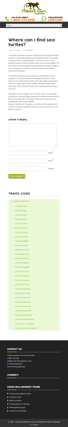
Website (51, 169)
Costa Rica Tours (21, 206)
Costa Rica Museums (22, 293)
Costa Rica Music (21, 219)
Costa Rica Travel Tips (23, 306)
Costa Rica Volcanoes (23, 298)
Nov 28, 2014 (14, 50)
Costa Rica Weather (22, 276)
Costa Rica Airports (22, 263)
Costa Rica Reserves (22, 280)
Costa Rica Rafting (21, 237)
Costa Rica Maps (21, 211)
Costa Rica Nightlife (22, 267)
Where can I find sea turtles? (31, 42)
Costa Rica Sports (21, 232)
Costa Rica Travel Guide (20, 201)
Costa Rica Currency (22, 284)
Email (50, 161)
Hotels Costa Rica (15, 400)
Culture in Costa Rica (22, 250)
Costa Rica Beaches (22, 254)
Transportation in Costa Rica (19, 404)
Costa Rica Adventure (23, 302)
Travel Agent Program (17, 407)
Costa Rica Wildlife (22, 241)
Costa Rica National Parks (24, 319)
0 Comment (28, 50)
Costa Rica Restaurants (23, 311)
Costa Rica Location (22, 271)
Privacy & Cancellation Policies (20, 394)
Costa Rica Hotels (21, 224)
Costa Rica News (21, 215)
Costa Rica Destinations (23, 315)
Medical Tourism (21, 228)
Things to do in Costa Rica (24, 324)
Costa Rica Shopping (22, 289)
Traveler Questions (22, 258)
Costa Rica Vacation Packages (26, 328)
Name (50, 153)
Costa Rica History (21, 245)
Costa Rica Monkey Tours (34, 8)
